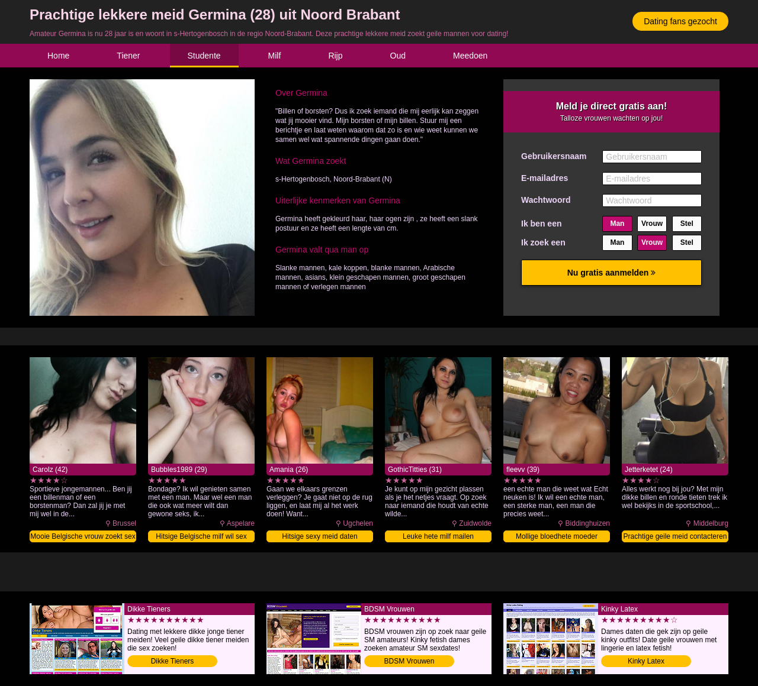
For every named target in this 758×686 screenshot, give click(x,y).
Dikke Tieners (172, 661)
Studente (204, 55)
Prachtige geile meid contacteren (675, 536)
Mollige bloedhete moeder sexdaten (557, 537)
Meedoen (470, 55)
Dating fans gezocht (680, 21)
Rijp (335, 55)
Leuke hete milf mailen (438, 536)
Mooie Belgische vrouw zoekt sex (82, 536)
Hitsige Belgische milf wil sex (201, 536)
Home (58, 55)
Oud (398, 55)
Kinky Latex (646, 661)
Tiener (128, 55)
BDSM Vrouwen (409, 661)
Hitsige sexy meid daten (319, 536)
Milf (274, 55)
